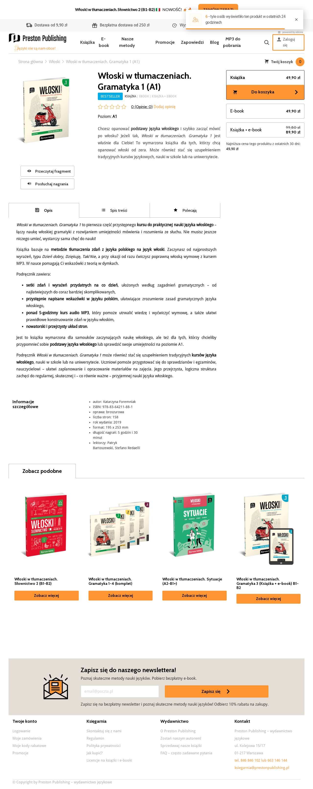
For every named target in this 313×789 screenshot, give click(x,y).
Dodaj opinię (164, 106)
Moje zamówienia (27, 738)
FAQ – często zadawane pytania (186, 753)
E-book (104, 42)
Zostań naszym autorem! (180, 738)
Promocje (165, 42)
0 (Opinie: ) (142, 106)
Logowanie (21, 731)
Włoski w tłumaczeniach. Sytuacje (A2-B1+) (192, 581)
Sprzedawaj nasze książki (181, 746)
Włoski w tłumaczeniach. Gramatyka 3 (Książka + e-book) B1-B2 (267, 583)
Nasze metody (127, 42)
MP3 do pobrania (232, 42)
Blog (214, 42)
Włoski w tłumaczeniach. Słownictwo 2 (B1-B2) (36, 581)
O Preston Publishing (178, 731)
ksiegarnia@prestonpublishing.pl (262, 768)
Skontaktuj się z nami (104, 731)
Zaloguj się (286, 42)
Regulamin (95, 738)
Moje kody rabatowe (29, 746)
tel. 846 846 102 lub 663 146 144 (261, 760)
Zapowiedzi (192, 42)
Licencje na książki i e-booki (109, 760)
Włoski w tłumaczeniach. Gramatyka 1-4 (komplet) (110, 581)
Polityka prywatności (104, 746)
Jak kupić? (94, 753)
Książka (87, 42)
